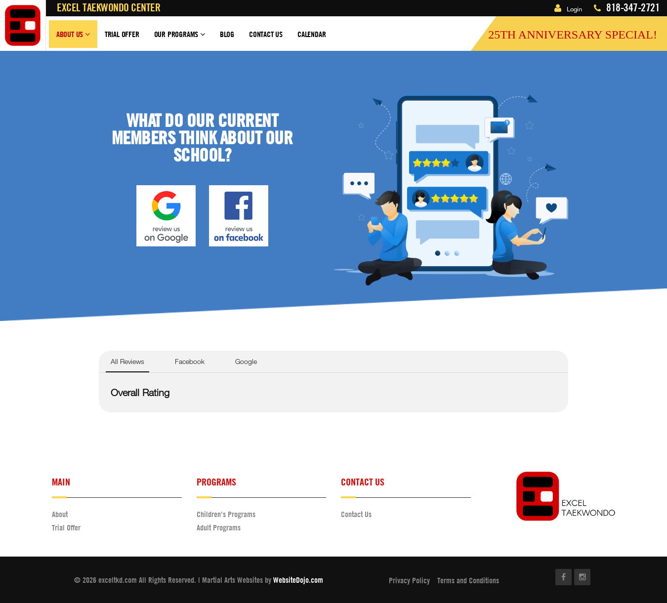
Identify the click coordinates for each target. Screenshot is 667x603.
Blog (227, 34)
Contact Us (266, 34)
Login (568, 9)
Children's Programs (226, 514)
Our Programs (179, 38)
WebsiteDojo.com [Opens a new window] (298, 580)
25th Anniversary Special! (572, 34)
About (60, 514)
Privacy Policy (409, 580)
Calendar (311, 34)
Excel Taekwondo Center (108, 7)
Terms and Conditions (468, 580)
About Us (73, 38)
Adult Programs (219, 527)
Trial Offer (122, 34)
